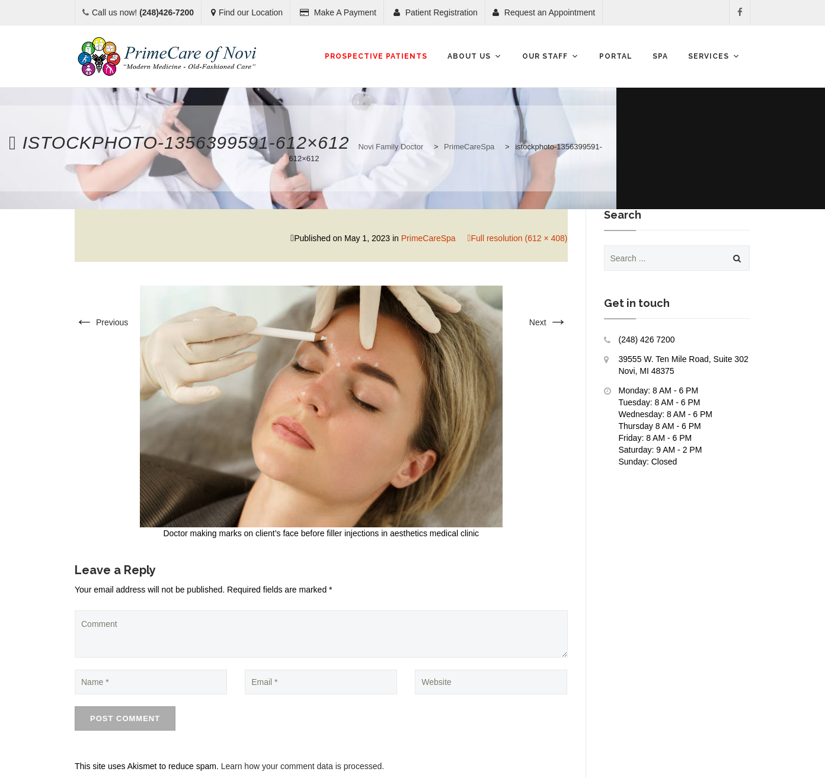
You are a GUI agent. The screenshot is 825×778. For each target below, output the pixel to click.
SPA (660, 56)
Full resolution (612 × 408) (519, 238)
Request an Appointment (544, 12)
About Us (474, 56)
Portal (615, 56)
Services (714, 56)
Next (548, 322)
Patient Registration (436, 12)
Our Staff (550, 56)
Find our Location (247, 12)
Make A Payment (338, 12)
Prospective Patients (376, 56)
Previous (101, 322)
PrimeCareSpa (428, 238)
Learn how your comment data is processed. (302, 766)
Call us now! (143, 12)
